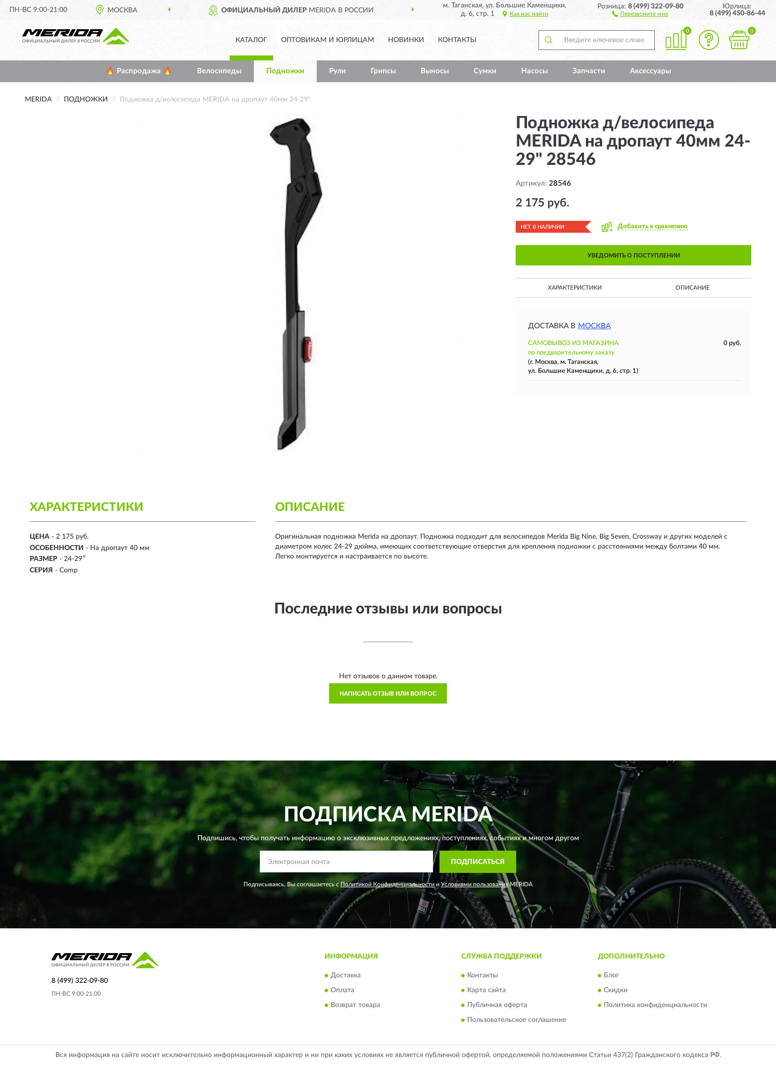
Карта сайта (486, 990)
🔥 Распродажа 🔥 (138, 71)
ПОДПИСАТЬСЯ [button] (478, 862)
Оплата (342, 990)
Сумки (485, 71)
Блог (611, 975)
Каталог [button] (251, 40)
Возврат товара (355, 1005)
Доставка (346, 975)
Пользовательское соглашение (516, 1020)
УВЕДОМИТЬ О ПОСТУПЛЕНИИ (633, 255)
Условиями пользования (474, 884)
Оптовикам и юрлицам (327, 40)
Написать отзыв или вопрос (388, 694)
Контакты (457, 40)
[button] (640, 13)
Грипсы (383, 71)
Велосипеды (219, 71)
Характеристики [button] (575, 288)
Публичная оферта (497, 1005)
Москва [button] (594, 326)
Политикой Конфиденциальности (387, 884)
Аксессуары (650, 71)
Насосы (534, 71)
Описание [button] (693, 288)
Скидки (616, 990)
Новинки (406, 40)
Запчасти (589, 71)
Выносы (435, 71)
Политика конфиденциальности (655, 1005)
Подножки (285, 71)
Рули (337, 71)
